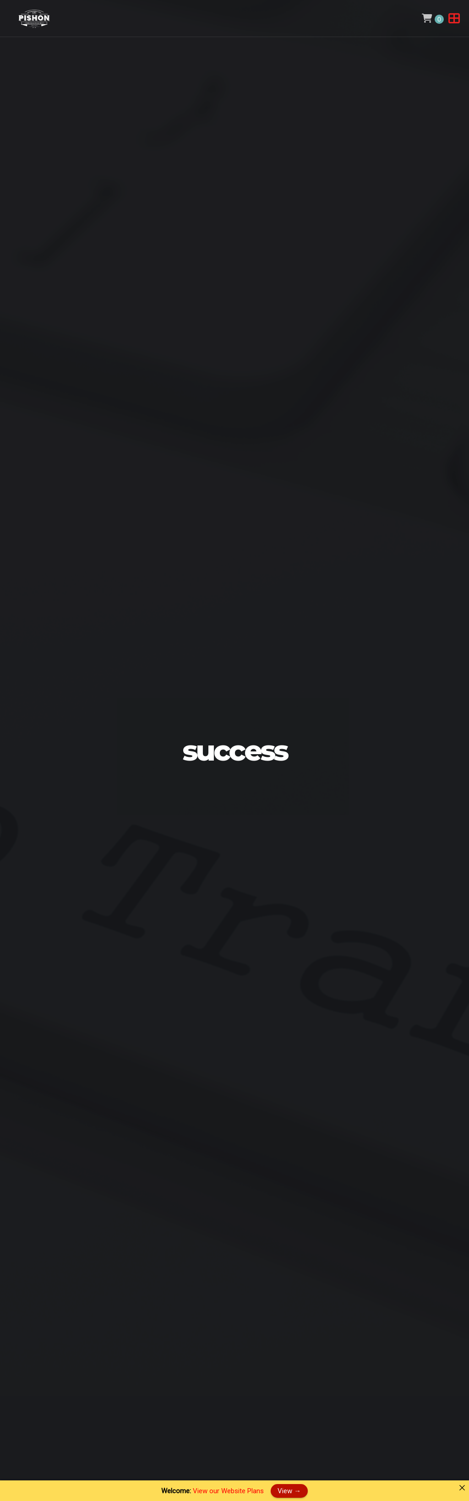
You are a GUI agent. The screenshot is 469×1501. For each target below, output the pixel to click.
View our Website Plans (228, 1491)
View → (289, 1490)
